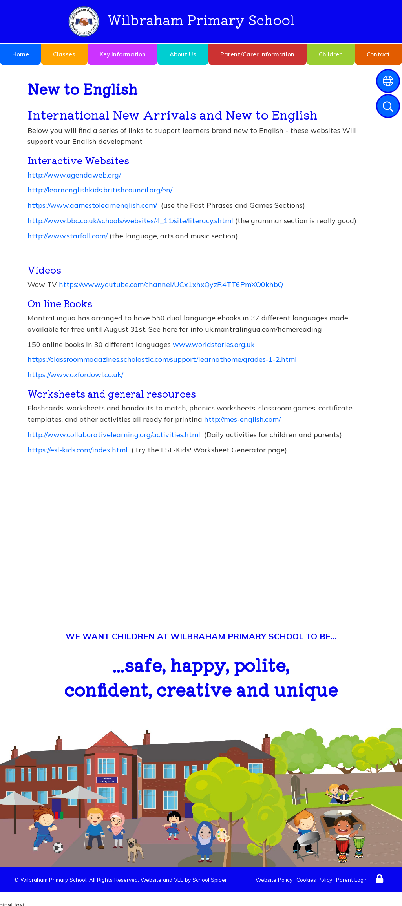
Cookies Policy (314, 879)
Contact (378, 54)
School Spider (209, 879)
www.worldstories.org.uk (214, 344)
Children (331, 54)
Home (20, 54)
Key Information (123, 54)
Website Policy (274, 879)
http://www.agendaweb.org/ (74, 175)
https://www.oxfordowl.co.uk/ (75, 374)
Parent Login (352, 879)
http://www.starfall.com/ (67, 235)
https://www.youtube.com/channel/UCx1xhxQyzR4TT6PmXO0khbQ (171, 284)
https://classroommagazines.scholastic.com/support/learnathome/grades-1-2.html (162, 359)
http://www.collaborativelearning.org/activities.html (113, 434)
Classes (64, 54)
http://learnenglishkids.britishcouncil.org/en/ (99, 189)
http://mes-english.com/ (242, 419)
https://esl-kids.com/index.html (77, 449)
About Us (183, 54)
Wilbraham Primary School (181, 21)
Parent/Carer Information (257, 54)
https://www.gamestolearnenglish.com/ (92, 205)
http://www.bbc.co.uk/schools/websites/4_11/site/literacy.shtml (130, 220)
